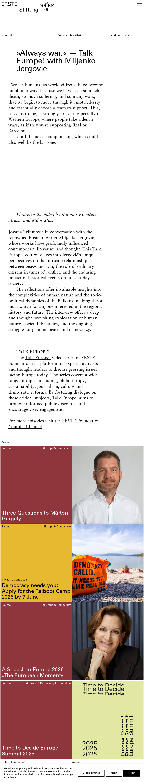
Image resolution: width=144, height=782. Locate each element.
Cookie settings (91, 773)
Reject (113, 773)
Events (6, 527)
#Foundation (63, 683)
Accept (131, 773)
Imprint (76, 762)
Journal (6, 448)
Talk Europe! (38, 357)
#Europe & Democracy (57, 448)
